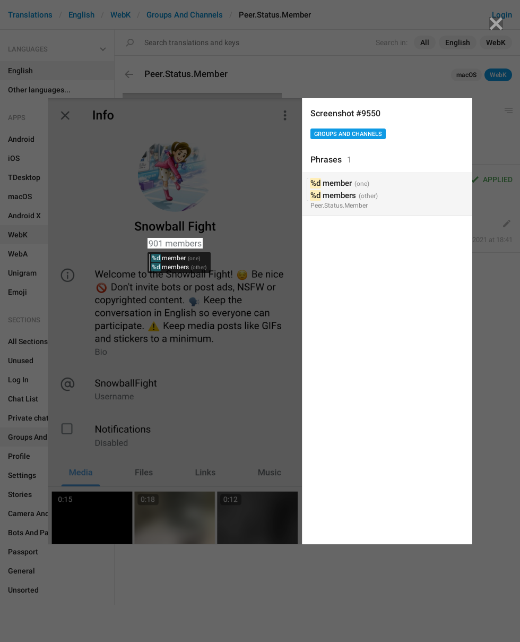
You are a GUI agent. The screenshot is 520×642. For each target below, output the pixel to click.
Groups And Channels (348, 134)
